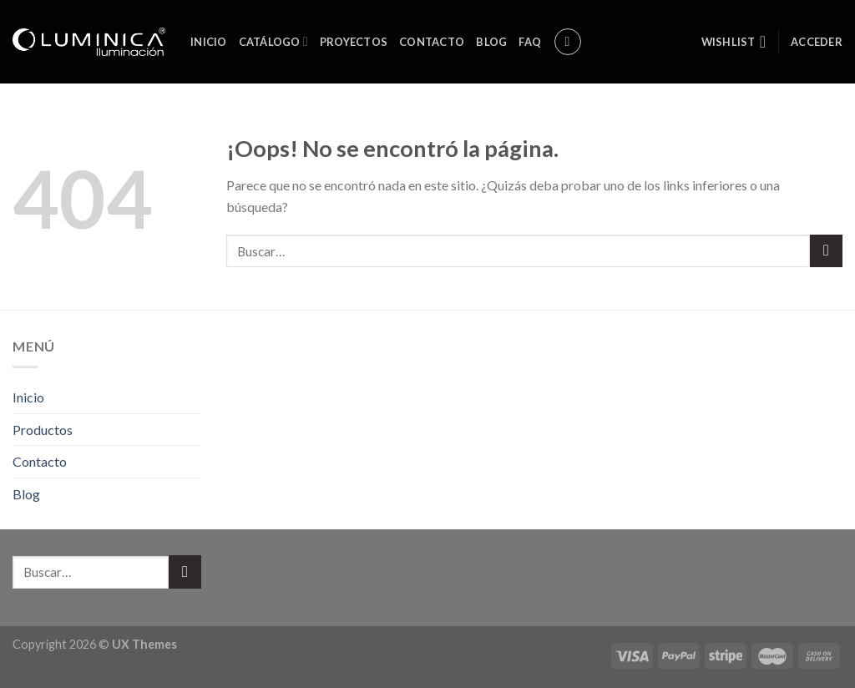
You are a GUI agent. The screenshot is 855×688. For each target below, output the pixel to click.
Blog (491, 41)
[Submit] (826, 251)
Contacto (431, 41)
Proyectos (353, 41)
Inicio (208, 41)
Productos (43, 430)
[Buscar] (567, 41)
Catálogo (273, 41)
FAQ (530, 41)
